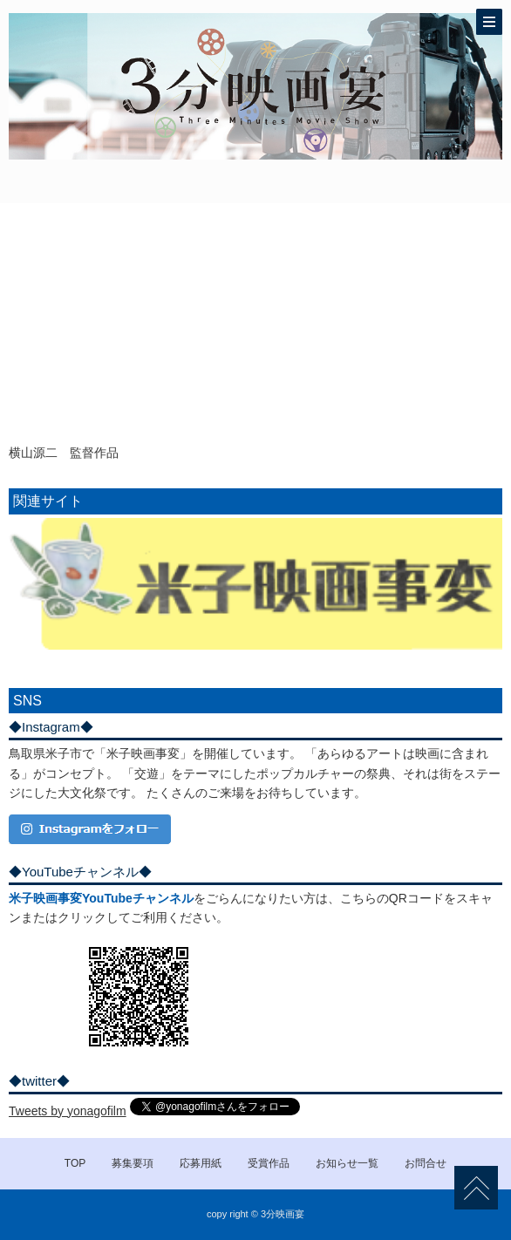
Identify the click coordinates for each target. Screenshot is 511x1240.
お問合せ (425, 1163)
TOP (75, 1163)
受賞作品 (269, 1163)
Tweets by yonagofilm (67, 1111)
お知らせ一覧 (347, 1163)
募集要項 (132, 1163)
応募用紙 (200, 1163)
